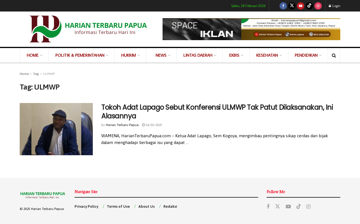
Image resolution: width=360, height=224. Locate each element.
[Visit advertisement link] (251, 29)
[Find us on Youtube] (300, 6)
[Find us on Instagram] (318, 6)
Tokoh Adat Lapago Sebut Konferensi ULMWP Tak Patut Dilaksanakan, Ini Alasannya (217, 112)
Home (24, 74)
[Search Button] (334, 55)
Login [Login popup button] (334, 6)
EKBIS (234, 55)
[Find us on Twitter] (292, 6)
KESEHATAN (267, 55)
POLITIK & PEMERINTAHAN (79, 55)
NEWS (161, 55)
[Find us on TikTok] (309, 6)
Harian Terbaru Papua (122, 125)
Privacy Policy (86, 206)
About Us (146, 206)
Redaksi (170, 206)
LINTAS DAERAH (197, 55)
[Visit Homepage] (87, 29)
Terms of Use (118, 206)
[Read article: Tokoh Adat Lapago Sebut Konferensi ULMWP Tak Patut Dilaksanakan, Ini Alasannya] (56, 129)
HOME (33, 55)
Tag (36, 74)
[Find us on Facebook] (283, 6)
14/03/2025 (152, 125)
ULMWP (49, 74)
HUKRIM (128, 55)
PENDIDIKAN (306, 55)
